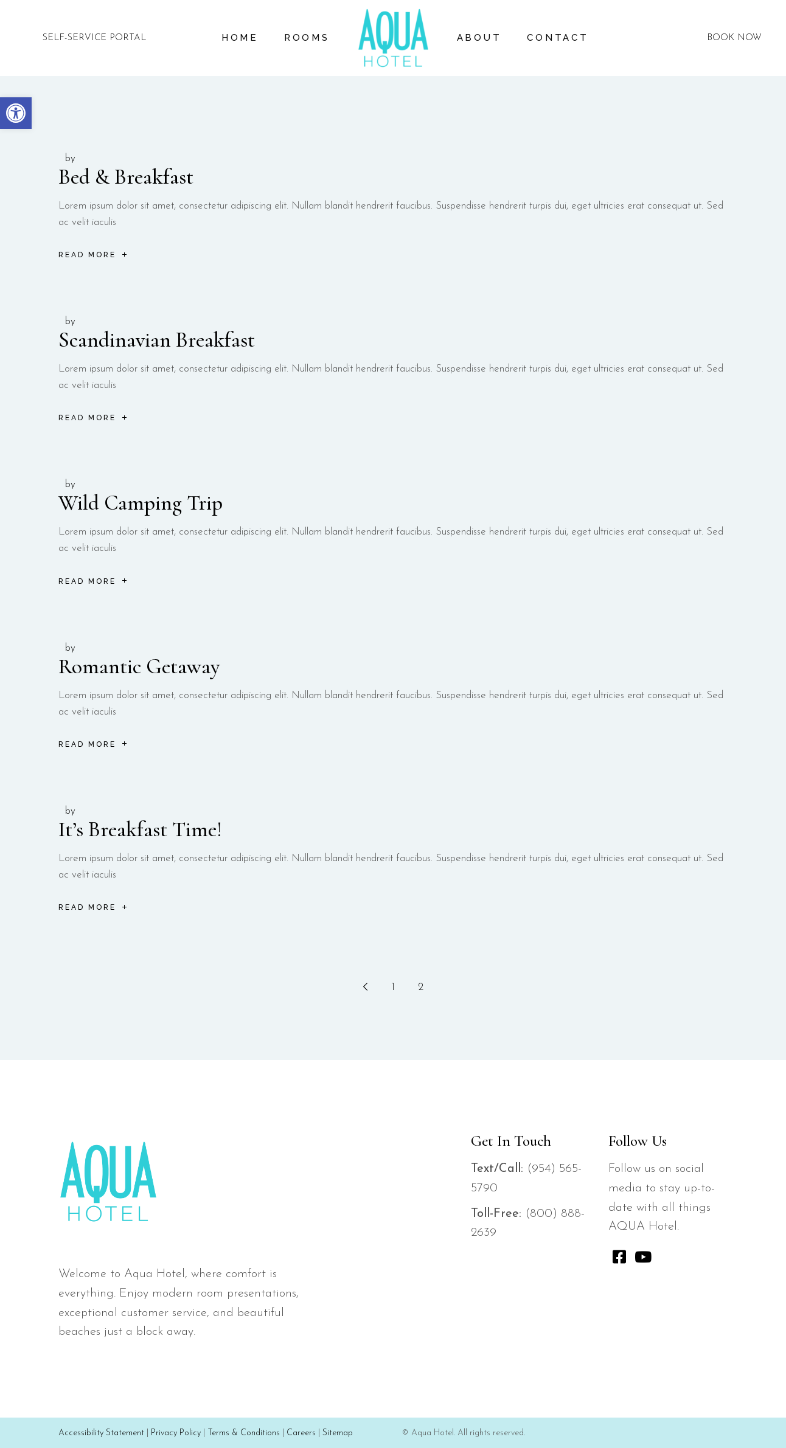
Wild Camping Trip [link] (140, 503)
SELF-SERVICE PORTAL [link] (94, 38)
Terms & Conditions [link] (243, 1433)
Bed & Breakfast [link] (125, 177)
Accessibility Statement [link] (101, 1433)
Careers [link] (301, 1433)
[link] (16, 113)
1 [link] (393, 987)
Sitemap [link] (337, 1433)
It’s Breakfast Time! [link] (140, 829)
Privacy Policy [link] (176, 1433)
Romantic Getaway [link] (139, 666)
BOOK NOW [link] (734, 38)
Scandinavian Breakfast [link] (156, 340)
